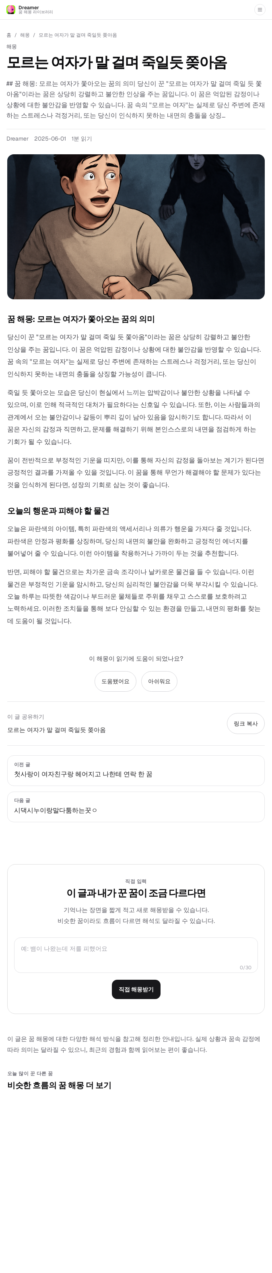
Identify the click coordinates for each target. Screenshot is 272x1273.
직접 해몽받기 (136, 989)
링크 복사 (246, 723)
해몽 (25, 35)
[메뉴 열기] (260, 9)
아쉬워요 (159, 681)
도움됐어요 (115, 681)
